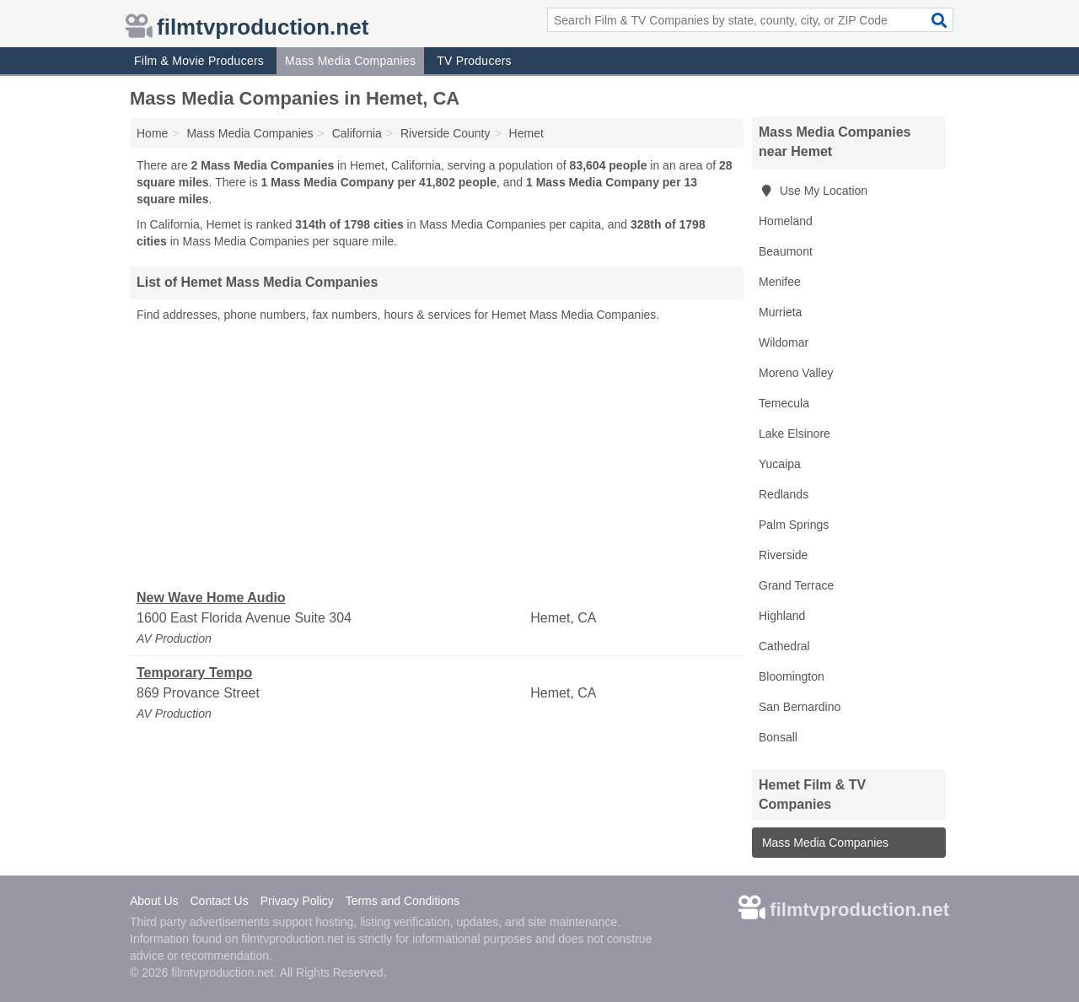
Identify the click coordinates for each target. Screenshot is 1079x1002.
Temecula (784, 403)
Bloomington (791, 676)
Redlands (783, 494)
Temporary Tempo (194, 672)
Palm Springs (794, 524)
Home (152, 133)
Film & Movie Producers (199, 60)
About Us (154, 901)
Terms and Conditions (402, 901)
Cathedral (784, 646)
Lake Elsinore (794, 433)
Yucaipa (780, 464)
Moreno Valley (796, 373)
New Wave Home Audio (211, 597)
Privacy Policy (297, 901)
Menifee (780, 281)
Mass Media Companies (350, 60)
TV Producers (474, 60)
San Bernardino (799, 707)
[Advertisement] (436, 456)
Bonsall (778, 737)
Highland (782, 615)
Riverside (783, 555)
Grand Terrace (796, 585)
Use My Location (813, 190)
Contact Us (219, 901)
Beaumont (786, 251)
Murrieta (780, 312)
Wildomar (783, 342)
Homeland (786, 221)
